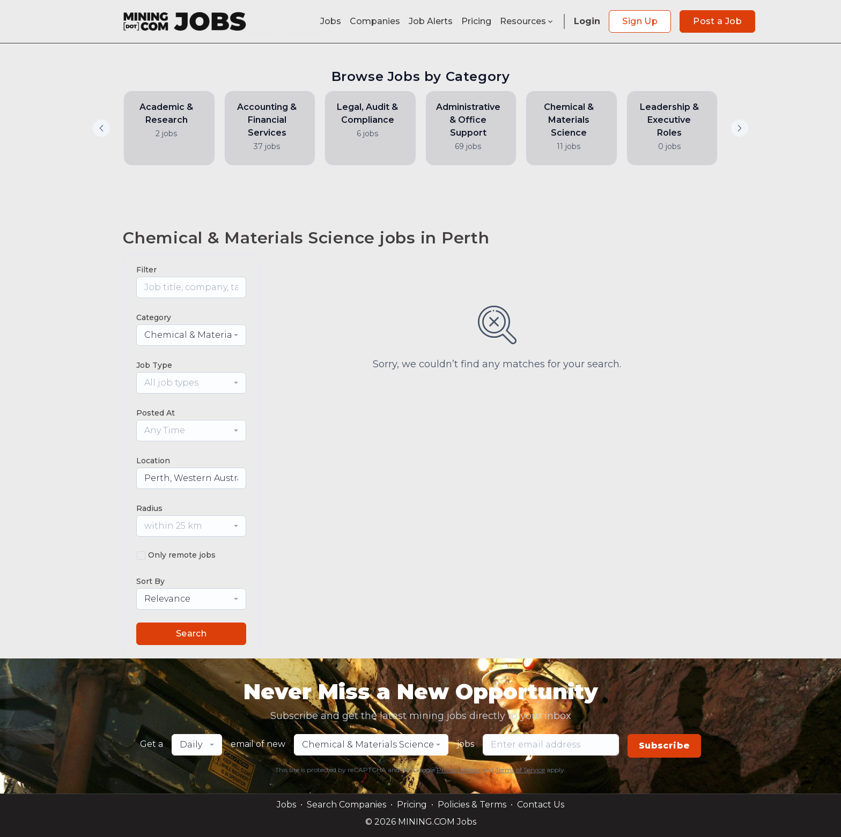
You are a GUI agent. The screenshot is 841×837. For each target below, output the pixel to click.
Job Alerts (431, 21)
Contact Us (540, 804)
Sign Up (640, 21)
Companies (375, 21)
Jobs (330, 21)
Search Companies (346, 804)
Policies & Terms (472, 804)
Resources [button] (527, 21)
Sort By (150, 581)
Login (587, 21)
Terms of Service (520, 770)
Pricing (476, 21)
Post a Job (717, 21)
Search (191, 633)
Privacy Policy (459, 770)
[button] (739, 128)
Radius (149, 508)
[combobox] (191, 335)
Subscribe (664, 745)
